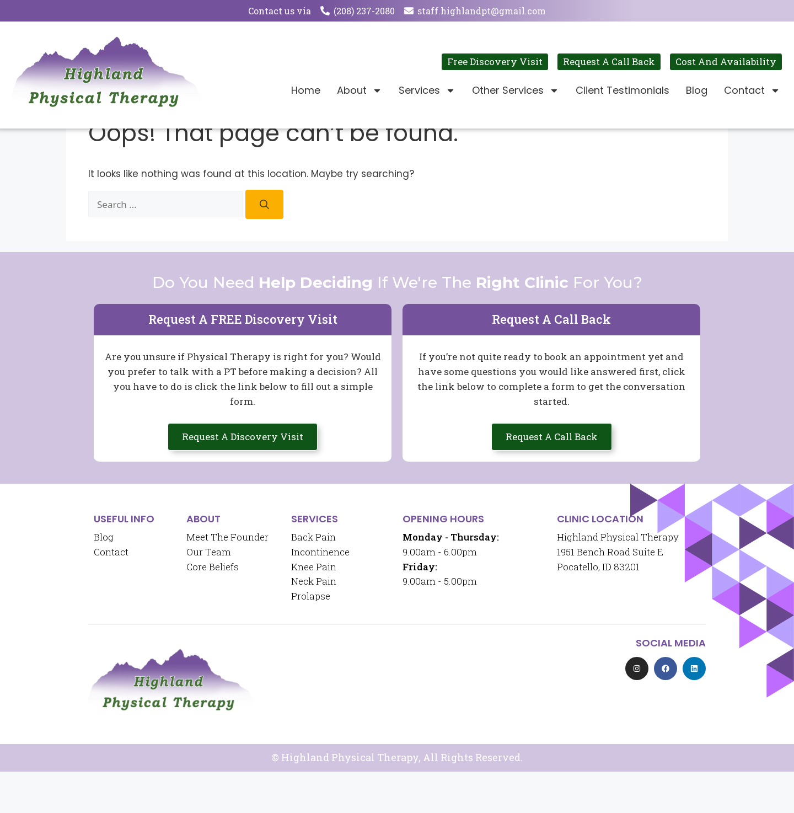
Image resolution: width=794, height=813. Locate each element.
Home (305, 90)
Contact (752, 90)
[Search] (264, 245)
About (359, 90)
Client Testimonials (622, 90)
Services (427, 90)
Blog (696, 90)
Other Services (515, 90)
